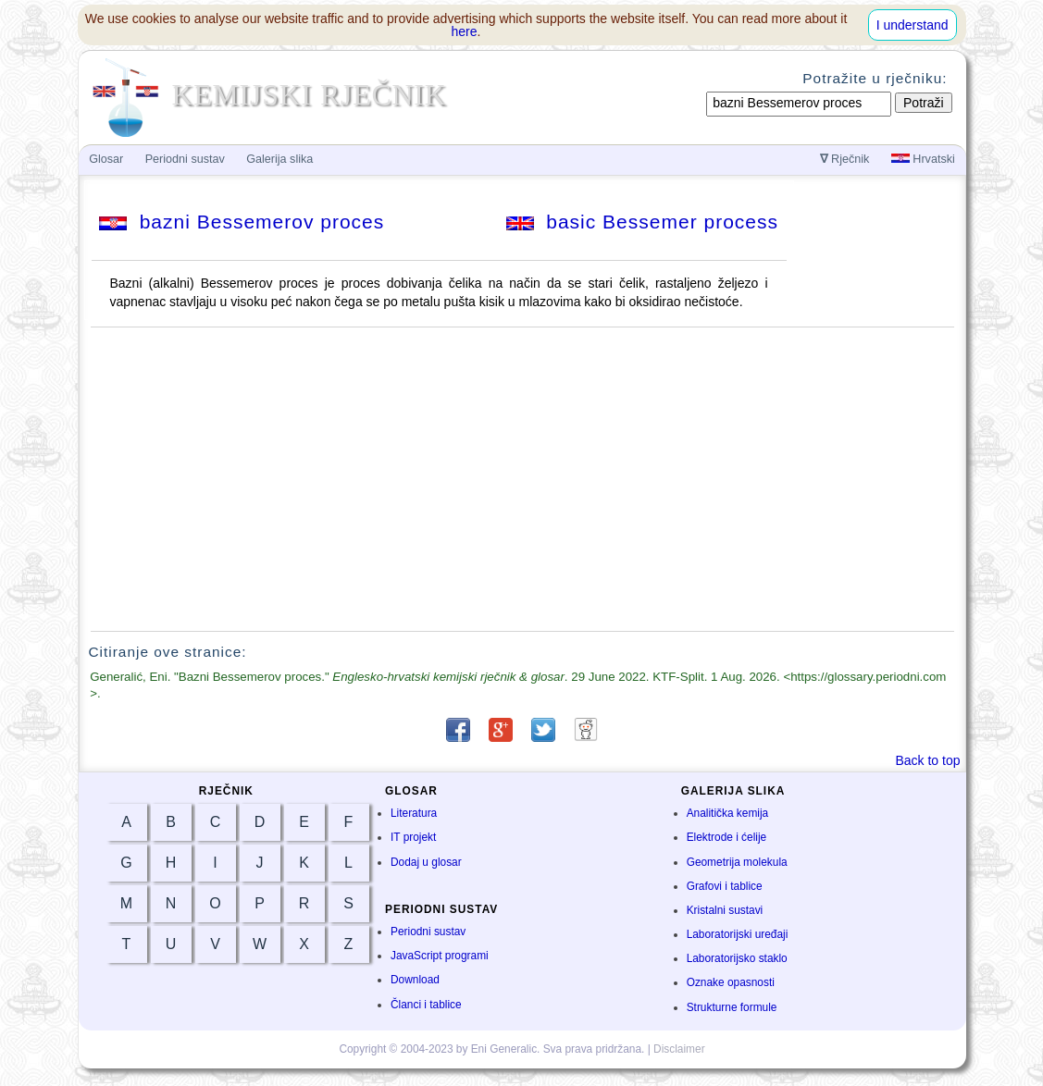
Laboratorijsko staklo (737, 958)
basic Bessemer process (642, 221)
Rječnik (845, 159)
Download (415, 979)
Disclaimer (679, 1049)
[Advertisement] (522, 479)
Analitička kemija (728, 813)
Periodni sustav (428, 931)
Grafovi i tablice (725, 886)
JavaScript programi (440, 955)
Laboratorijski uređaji (737, 934)
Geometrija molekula (737, 862)
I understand (912, 25)
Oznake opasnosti (731, 982)
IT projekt (413, 837)
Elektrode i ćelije (727, 837)
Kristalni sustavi (725, 910)
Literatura (414, 813)
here (465, 31)
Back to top (927, 760)
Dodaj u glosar (426, 862)
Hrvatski (923, 159)
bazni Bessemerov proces (241, 221)
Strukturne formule (732, 1007)
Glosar (106, 159)
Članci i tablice (426, 1004)
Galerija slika (279, 159)
